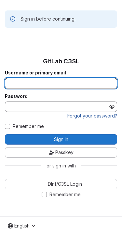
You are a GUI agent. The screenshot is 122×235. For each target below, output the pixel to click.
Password (16, 96)
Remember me (28, 126)
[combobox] (21, 226)
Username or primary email (35, 72)
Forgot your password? (92, 115)
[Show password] (112, 107)
